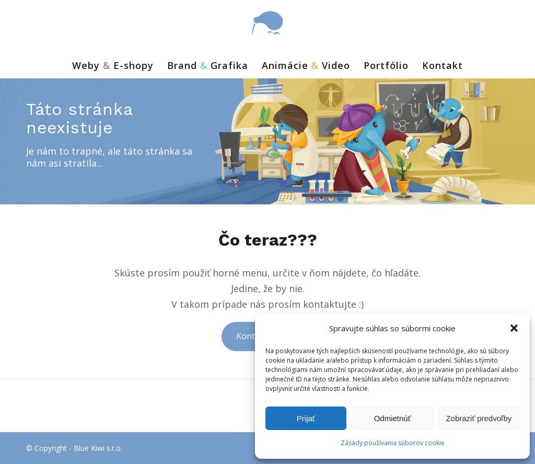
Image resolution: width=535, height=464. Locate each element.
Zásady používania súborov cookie (393, 442)
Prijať (306, 418)
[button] (514, 328)
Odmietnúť (392, 418)
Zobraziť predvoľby (478, 418)
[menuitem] (112, 68)
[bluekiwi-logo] (267, 23)
